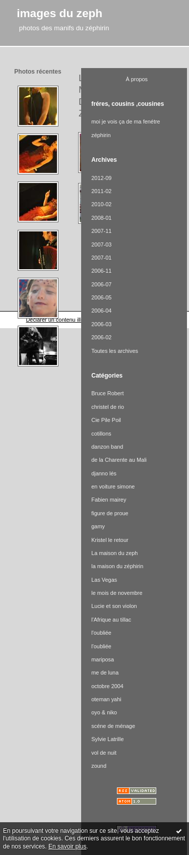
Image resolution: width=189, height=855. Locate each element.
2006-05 (101, 297)
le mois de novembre (116, 593)
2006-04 (101, 311)
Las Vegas (104, 580)
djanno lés (103, 473)
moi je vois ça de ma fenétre (125, 121)
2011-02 (101, 191)
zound (98, 766)
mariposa (102, 659)
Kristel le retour (109, 540)
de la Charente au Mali (119, 460)
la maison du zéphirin (117, 566)
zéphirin (100, 135)
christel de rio (107, 407)
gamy (98, 526)
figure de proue (109, 513)
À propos (136, 79)
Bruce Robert (107, 393)
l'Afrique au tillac (111, 620)
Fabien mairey (108, 500)
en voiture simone (113, 486)
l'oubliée (101, 633)
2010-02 (101, 204)
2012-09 (101, 178)
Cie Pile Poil (106, 420)
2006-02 (101, 337)
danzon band (107, 447)
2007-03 (101, 244)
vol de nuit (103, 753)
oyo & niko (104, 712)
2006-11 (101, 271)
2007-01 (101, 258)
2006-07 (101, 284)
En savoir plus (67, 846)
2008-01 (101, 218)
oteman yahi (106, 699)
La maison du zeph (114, 553)
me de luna (104, 672)
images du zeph (59, 13)
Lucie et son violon (114, 606)
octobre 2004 (107, 686)
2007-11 (101, 231)
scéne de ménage (113, 726)
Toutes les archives (114, 351)
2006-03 (101, 324)
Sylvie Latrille (107, 739)
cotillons (101, 434)
